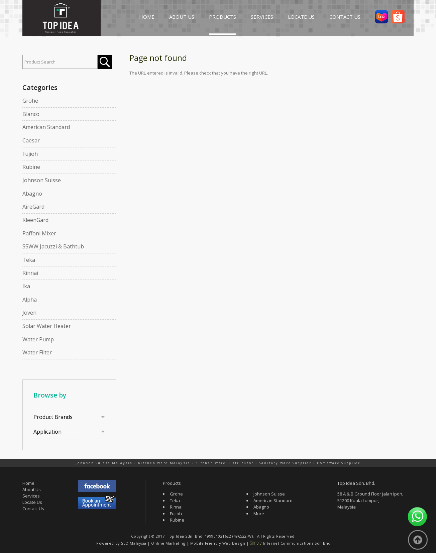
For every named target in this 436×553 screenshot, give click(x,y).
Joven (29, 312)
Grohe (30, 100)
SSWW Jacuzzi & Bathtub (53, 246)
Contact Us (33, 509)
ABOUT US (181, 16)
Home (28, 483)
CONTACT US (344, 16)
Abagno (32, 193)
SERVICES (262, 16)
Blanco (30, 114)
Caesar (31, 140)
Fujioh (30, 153)
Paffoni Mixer (39, 233)
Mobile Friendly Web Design (217, 543)
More (258, 514)
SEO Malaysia (133, 543)
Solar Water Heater (46, 326)
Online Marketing (168, 543)
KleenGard (35, 220)
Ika (26, 286)
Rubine (31, 167)
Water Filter (37, 352)
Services (31, 496)
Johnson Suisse (41, 180)
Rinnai (30, 272)
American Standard (46, 127)
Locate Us (32, 502)
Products (172, 483)
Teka (28, 259)
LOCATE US (301, 16)
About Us (31, 489)
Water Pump (38, 339)
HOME (146, 16)
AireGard (33, 206)
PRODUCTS (222, 16)
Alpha (29, 299)
